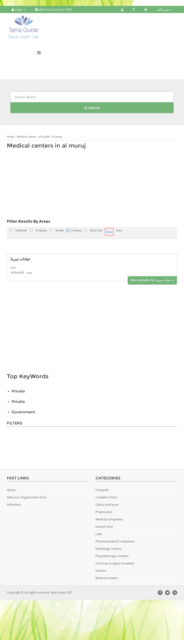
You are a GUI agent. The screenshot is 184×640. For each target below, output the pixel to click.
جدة (29, 272)
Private (18, 391)
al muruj (57, 136)
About (11, 490)
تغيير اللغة (164, 9)
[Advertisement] (77, 185)
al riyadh (44, 136)
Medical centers (26, 136)
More (119, 230)
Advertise (14, 504)
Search (92, 107)
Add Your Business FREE (53, 9)
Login (18, 9)
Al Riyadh (17, 272)
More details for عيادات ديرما (152, 280)
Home (10, 136)
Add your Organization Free (26, 497)
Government (23, 412)
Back (109, 232)
